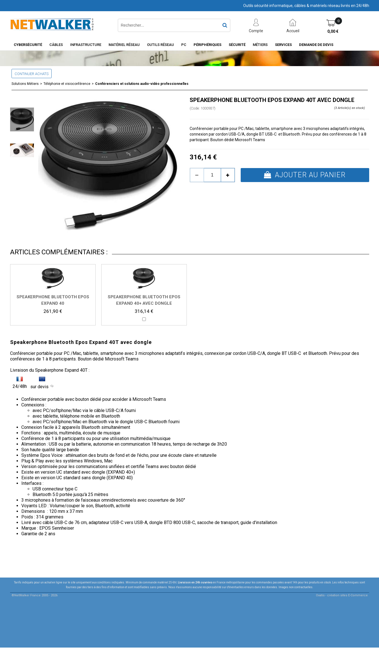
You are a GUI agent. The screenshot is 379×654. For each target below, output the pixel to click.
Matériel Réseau (124, 45)
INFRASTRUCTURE (85, 45)
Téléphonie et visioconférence (66, 84)
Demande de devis (316, 45)
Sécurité (237, 45)
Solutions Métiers (25, 84)
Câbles (56, 45)
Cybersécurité (28, 45)
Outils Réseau (160, 45)
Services (283, 45)
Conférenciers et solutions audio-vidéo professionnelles (142, 84)
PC (183, 45)
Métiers (260, 45)
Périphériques (207, 45)
